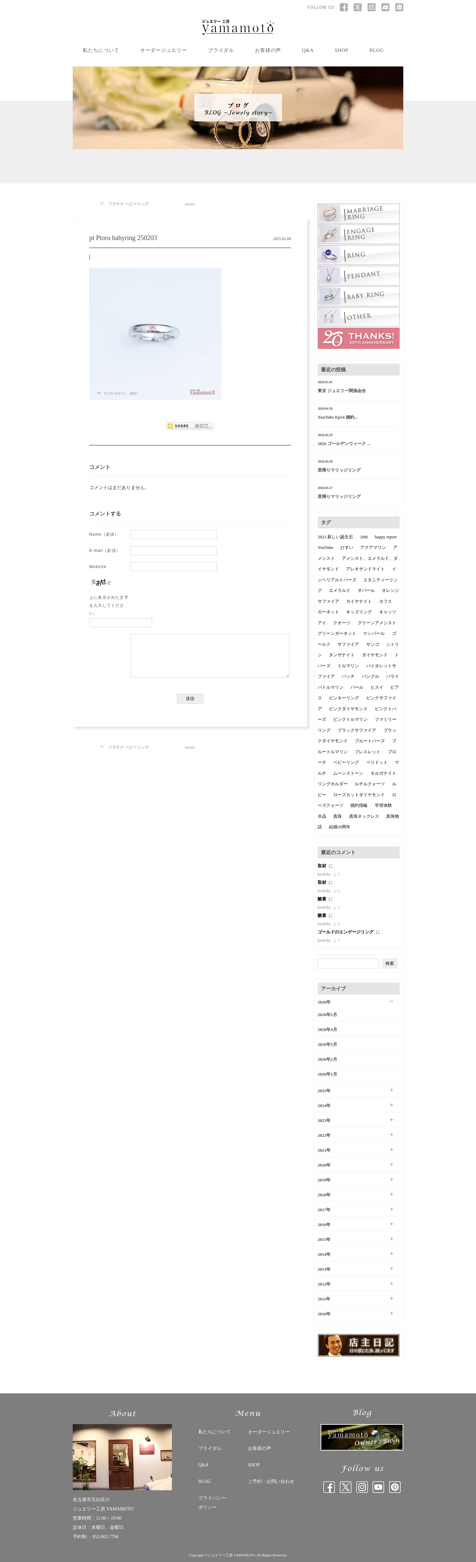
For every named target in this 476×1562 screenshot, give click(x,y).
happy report (386, 536)
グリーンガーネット (337, 633)
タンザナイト (342, 654)
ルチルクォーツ (370, 783)
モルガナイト (383, 773)
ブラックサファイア (356, 730)
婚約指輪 (359, 805)
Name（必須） (104, 534)
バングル (370, 676)
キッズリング (359, 611)
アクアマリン (373, 547)
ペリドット (377, 762)
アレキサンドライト (365, 568)
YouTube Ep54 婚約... (338, 417)
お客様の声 (268, 50)
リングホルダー (333, 783)
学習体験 (383, 805)
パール (356, 687)
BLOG (376, 50)
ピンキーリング (344, 697)
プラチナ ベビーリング (128, 204)
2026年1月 (327, 1074)
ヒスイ (377, 687)
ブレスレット (367, 751)
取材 (322, 865)
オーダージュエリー (163, 50)
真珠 (337, 816)
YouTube (325, 547)
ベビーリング (346, 762)
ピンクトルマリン (350, 719)
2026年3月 (327, 1044)
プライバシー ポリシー (212, 1503)
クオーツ (341, 622)
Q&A (308, 50)
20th (364, 536)
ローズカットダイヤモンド (359, 794)
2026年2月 (327, 1059)
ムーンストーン (348, 773)
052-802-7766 (106, 1536)
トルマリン (348, 665)
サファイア (348, 644)
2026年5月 (327, 1014)
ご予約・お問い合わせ (271, 1481)
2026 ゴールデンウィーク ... (344, 443)
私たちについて (101, 50)
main (190, 204)
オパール (366, 590)
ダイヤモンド (375, 654)
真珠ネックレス (364, 816)
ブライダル (221, 50)
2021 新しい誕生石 (335, 536)
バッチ (348, 676)
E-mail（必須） (104, 550)
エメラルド (339, 590)
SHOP (341, 50)
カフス (385, 601)
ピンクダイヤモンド (348, 708)
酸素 (322, 898)
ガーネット (328, 611)
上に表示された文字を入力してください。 (109, 605)
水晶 (322, 816)
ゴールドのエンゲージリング (346, 931)
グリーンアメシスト (377, 622)
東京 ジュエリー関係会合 (342, 390)
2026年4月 (327, 1029)
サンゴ (372, 644)
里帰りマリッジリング (339, 470)
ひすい (346, 547)
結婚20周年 (339, 826)
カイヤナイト (359, 601)
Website (97, 566)
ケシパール (374, 633)
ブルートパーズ (370, 740)
